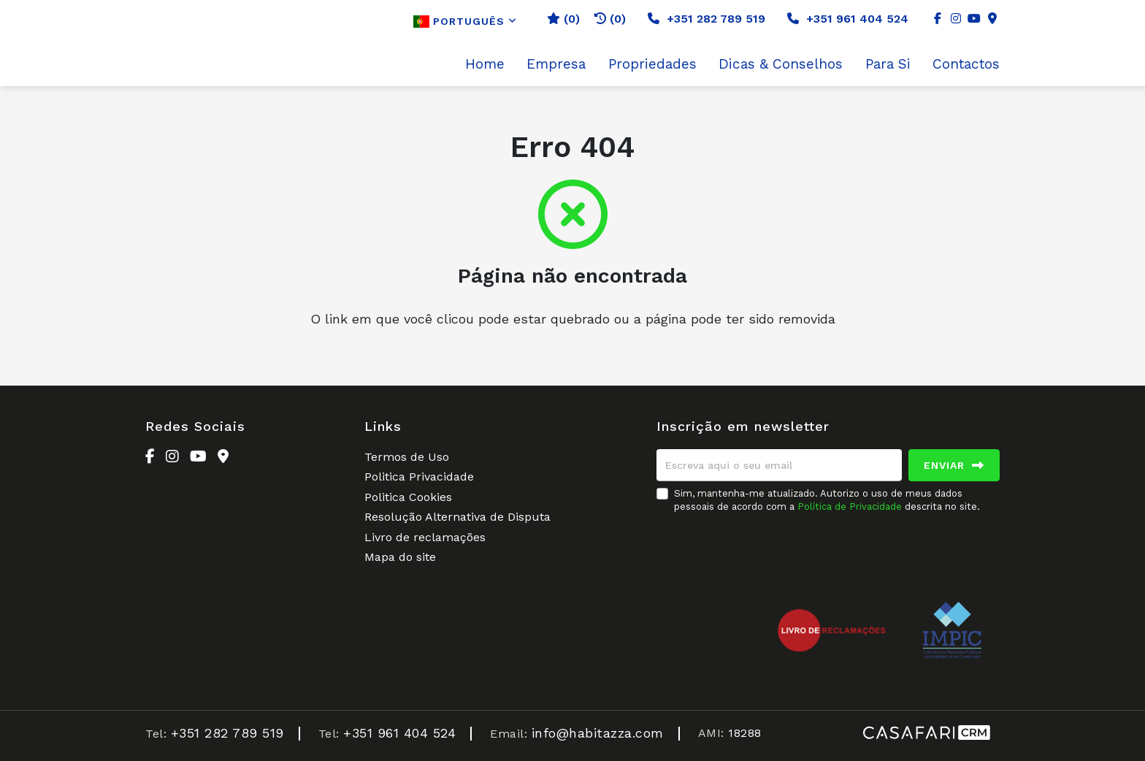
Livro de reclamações (425, 537)
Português (465, 21)
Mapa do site (400, 557)
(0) (610, 19)
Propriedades (652, 64)
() (563, 19)
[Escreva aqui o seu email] (779, 465)
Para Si (888, 64)
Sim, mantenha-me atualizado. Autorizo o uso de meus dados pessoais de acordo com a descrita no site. (827, 500)
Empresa (556, 64)
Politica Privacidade (419, 476)
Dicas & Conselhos (781, 64)
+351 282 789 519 (706, 19)
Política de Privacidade (851, 506)
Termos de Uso (406, 457)
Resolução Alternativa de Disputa (457, 517)
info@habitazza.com (598, 733)
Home (485, 64)
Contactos (966, 64)
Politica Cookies (408, 497)
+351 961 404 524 (847, 19)
